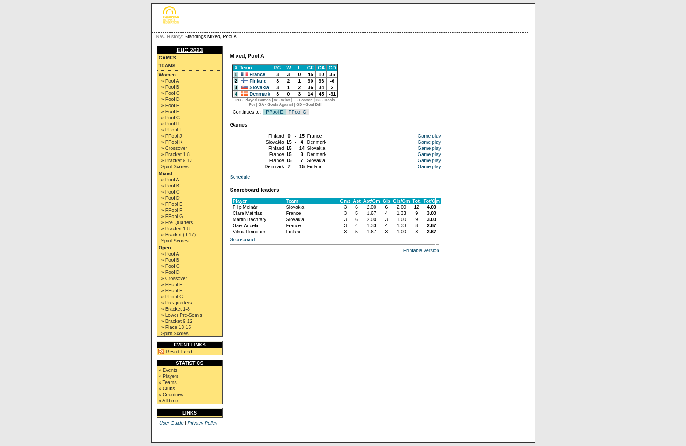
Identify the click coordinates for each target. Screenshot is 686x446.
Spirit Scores (175, 166)
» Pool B (170, 87)
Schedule (240, 177)
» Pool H (170, 123)
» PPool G (172, 216)
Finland (257, 80)
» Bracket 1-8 (175, 154)
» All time (168, 400)
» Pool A (170, 80)
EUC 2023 (190, 50)
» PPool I (171, 129)
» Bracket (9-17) (178, 234)
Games (167, 57)
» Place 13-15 (176, 327)
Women (167, 74)
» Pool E (170, 105)
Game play (429, 135)
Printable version (421, 250)
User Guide (171, 422)
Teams (167, 65)
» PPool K (172, 142)
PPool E (275, 111)
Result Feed (179, 351)
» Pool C (170, 93)
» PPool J (171, 135)
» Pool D (170, 99)
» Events (168, 370)
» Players (169, 376)
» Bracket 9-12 (177, 321)
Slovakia (259, 87)
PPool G (297, 111)
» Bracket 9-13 (177, 160)
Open (165, 247)
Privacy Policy (202, 422)
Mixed (165, 173)
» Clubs (167, 388)
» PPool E (172, 204)
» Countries (171, 394)
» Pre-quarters (176, 302)
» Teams (168, 382)
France (257, 74)
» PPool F (171, 210)
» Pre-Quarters (177, 222)
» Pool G (170, 117)
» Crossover (174, 148)
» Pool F (170, 111)
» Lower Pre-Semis (182, 315)
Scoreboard (242, 239)
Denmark (259, 94)
